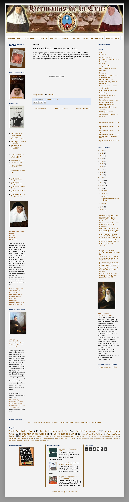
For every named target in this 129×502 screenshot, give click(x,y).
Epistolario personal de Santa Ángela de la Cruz (108, 76)
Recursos (53, 38)
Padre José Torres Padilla (107, 95)
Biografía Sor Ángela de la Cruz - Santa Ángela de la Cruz (69, 477)
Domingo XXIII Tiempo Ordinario (17, 183)
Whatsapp (102, 116)
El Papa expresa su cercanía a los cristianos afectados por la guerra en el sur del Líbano (109, 263)
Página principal (13, 38)
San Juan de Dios (16, 133)
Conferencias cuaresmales (107, 68)
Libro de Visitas (112, 38)
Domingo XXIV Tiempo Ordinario (17, 179)
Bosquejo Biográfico (105, 57)
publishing (51, 95)
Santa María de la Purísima (108, 107)
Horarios (76, 38)
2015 (101, 180)
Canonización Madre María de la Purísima (21, 438)
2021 (101, 164)
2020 (101, 166)
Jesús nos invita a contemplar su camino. (16, 166)
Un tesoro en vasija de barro (108, 114)
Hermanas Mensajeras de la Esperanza (19, 440)
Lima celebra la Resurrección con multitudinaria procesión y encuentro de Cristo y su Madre (109, 230)
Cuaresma (102, 71)
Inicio (29, 422)
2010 (101, 209)
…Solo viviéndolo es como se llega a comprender (17, 156)
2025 (101, 153)
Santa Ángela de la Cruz (106, 105)
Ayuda (101, 52)
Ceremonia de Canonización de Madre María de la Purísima (69, 463)
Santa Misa (102, 109)
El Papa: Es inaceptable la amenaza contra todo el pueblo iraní (109, 252)
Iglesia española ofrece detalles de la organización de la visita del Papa (109, 269)
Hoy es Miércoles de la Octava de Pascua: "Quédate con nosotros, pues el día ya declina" (108, 218)
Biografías (42, 38)
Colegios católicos (105, 66)
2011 (101, 207)
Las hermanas (29, 38)
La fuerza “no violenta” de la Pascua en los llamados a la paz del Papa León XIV (108, 275)
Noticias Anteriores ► (83, 109)
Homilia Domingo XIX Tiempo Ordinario (18, 195)
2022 (101, 161)
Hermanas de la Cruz (106, 79)
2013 (101, 185)
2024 (101, 156)
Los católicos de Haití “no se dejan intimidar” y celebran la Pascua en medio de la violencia (109, 235)
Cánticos (102, 63)
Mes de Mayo (103, 93)
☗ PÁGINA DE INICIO (61, 109)
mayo (103, 196)
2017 (101, 175)
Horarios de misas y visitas (108, 86)
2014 (101, 183)
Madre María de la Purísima (108, 90)
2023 (101, 158)
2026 (101, 150)
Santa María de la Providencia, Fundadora (16, 147)
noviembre (105, 190)
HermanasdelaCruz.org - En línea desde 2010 (64, 491)
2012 (101, 188)
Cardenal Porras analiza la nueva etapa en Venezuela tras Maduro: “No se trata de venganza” (109, 242)
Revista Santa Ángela (106, 102)
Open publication (38, 95)
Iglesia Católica (104, 88)
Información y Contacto (93, 38)
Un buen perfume (16, 162)
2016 (101, 177)
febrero (104, 203)
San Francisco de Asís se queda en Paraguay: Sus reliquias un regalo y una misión (109, 258)
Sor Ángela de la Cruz (106, 112)
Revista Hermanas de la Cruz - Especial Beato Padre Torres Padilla (108, 136)
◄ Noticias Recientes (39, 109)
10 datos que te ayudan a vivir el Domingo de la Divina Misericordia (109, 224)
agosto (103, 193)
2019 (101, 169)
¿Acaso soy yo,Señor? (18, 160)
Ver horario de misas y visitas (107, 367)
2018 (101, 172)
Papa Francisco (104, 98)
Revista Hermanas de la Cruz (49, 99)
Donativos (65, 38)
